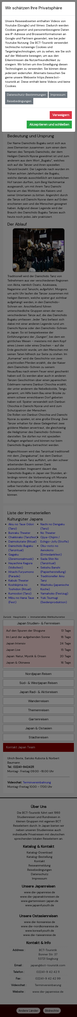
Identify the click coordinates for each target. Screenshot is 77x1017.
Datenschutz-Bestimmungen (26, 95)
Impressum (58, 95)
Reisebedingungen (19, 101)
